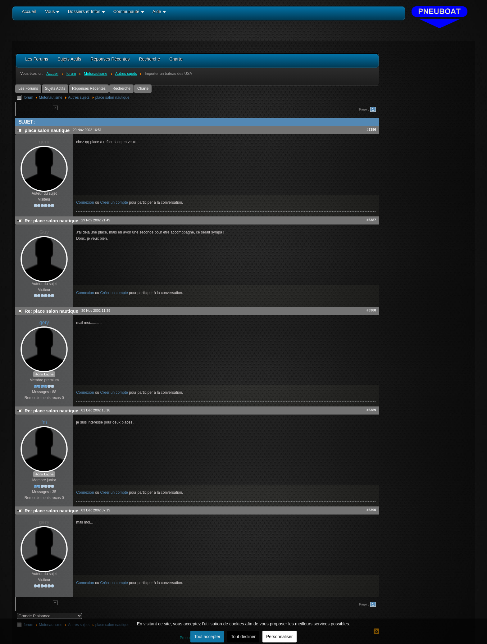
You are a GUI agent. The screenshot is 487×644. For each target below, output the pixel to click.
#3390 (371, 510)
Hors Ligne (44, 374)
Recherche (121, 88)
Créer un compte (114, 202)
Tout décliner (243, 636)
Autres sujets (78, 97)
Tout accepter (207, 636)
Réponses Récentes (89, 88)
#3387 (371, 220)
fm (44, 422)
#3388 (371, 310)
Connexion (85, 202)
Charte (142, 88)
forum (28, 97)
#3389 (371, 410)
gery (44, 322)
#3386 (371, 129)
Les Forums (28, 88)
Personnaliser (279, 636)
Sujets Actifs (55, 88)
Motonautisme (50, 97)
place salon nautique (112, 97)
